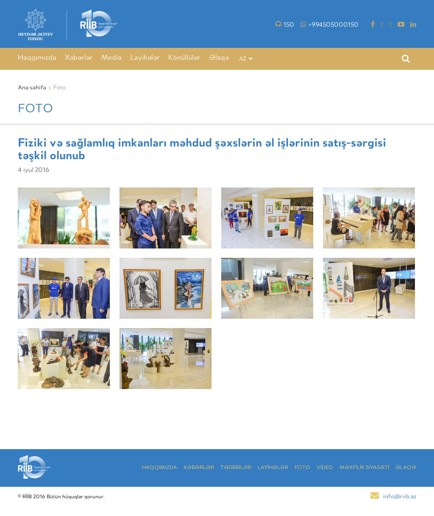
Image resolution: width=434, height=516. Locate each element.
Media (111, 58)
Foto (302, 468)
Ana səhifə (32, 88)
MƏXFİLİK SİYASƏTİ (364, 468)
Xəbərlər (79, 58)
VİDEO (325, 468)
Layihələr (145, 58)
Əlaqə (219, 58)
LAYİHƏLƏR (273, 468)
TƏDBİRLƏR (235, 468)
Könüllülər (184, 58)
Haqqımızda (37, 58)
